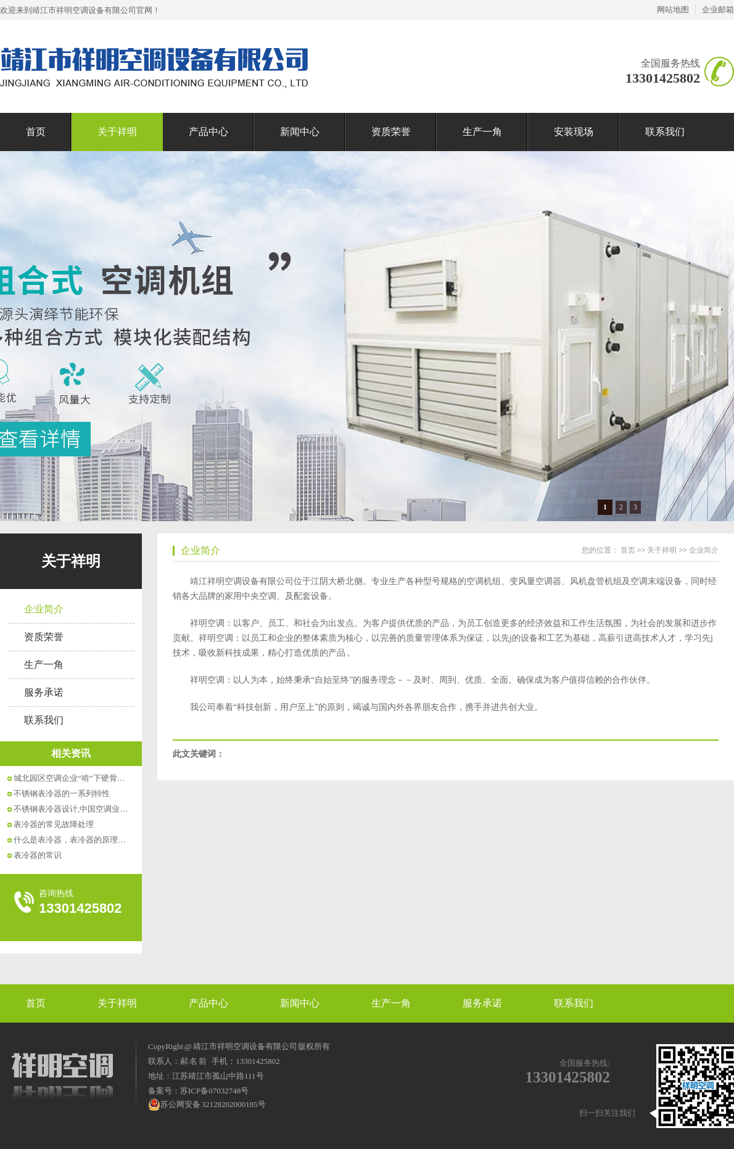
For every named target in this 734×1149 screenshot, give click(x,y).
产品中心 (208, 131)
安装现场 (573, 131)
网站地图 (673, 9)
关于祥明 (117, 131)
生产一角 (482, 131)
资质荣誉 (391, 131)
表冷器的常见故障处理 (54, 824)
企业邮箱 (718, 9)
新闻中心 (300, 131)
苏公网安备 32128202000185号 (207, 1104)
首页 (36, 131)
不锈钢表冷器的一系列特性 (62, 793)
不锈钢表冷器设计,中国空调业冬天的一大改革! (96, 808)
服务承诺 (44, 692)
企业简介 (44, 609)
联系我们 (665, 131)
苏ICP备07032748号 (214, 1090)
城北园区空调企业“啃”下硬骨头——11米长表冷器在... (108, 778)
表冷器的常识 (38, 855)
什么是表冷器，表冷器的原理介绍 (74, 839)
